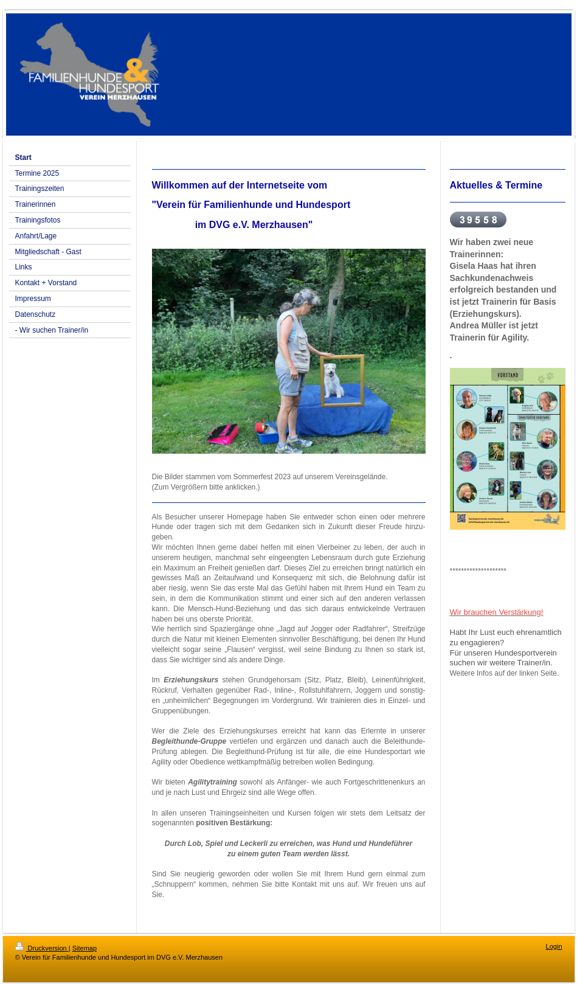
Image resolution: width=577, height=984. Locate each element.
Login (554, 946)
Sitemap (84, 948)
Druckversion (42, 948)
